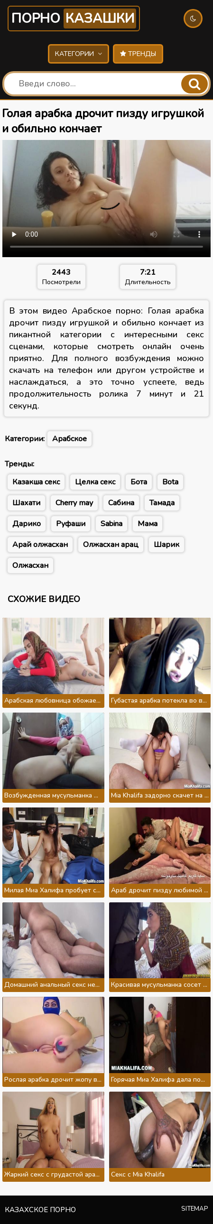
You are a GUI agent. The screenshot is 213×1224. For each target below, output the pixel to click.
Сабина (121, 503)
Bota (170, 482)
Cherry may (74, 503)
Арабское (69, 439)
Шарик (166, 544)
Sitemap (194, 1209)
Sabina (111, 524)
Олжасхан (30, 565)
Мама (147, 524)
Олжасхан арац (111, 544)
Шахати (26, 503)
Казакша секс (36, 482)
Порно (73, 18)
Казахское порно (40, 1210)
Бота (138, 482)
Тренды (138, 53)
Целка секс (95, 482)
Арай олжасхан (40, 544)
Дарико (26, 524)
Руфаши (70, 524)
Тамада (162, 503)
